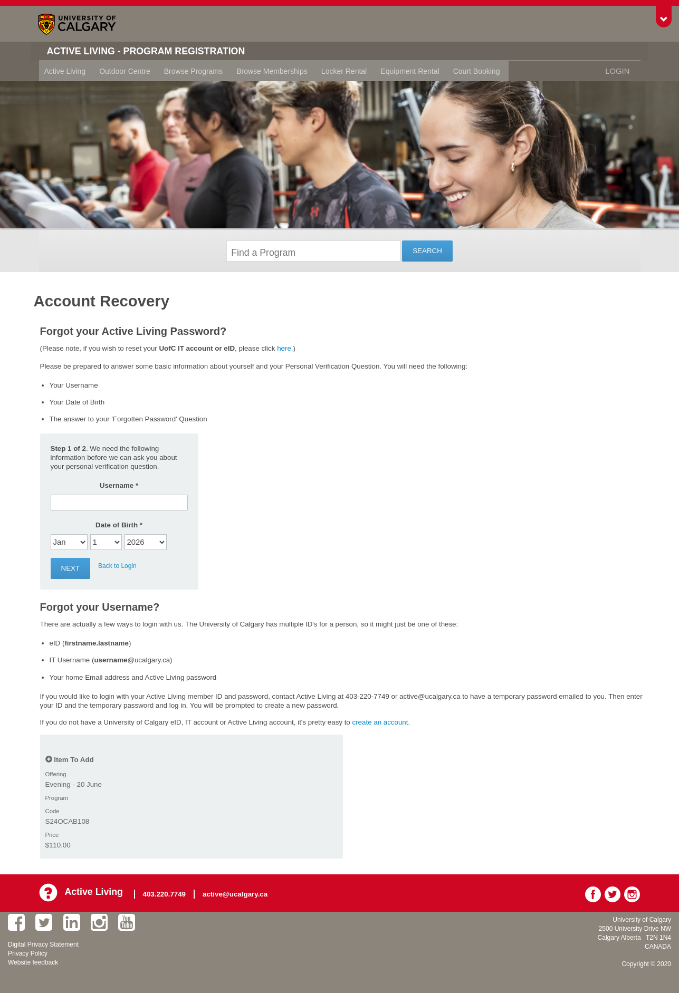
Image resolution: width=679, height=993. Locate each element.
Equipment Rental (409, 71)
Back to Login (117, 566)
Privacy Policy (27, 951)
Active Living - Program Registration (158, 51)
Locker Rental (344, 71)
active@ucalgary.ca (237, 892)
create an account (380, 722)
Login (618, 71)
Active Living (65, 71)
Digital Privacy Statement (43, 942)
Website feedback (33, 960)
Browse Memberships (272, 71)
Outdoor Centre (124, 71)
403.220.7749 (166, 892)
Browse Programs (193, 71)
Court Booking (476, 71)
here (284, 348)
